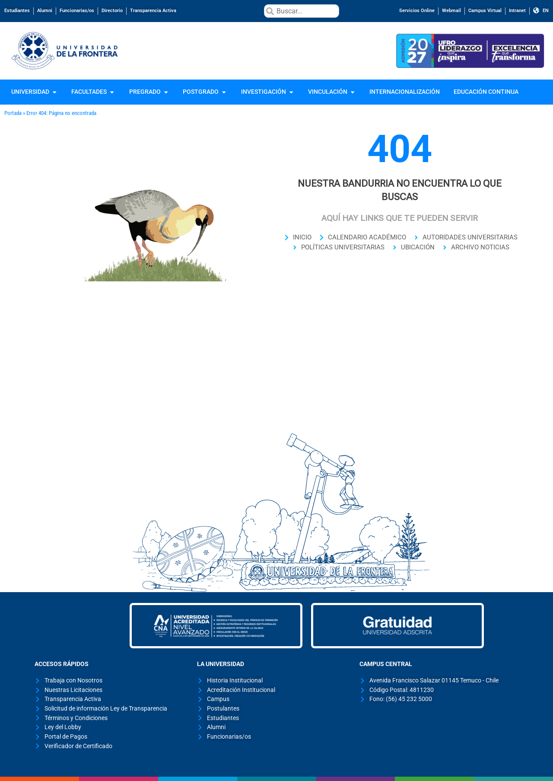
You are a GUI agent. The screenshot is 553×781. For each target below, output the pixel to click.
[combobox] (301, 11)
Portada (13, 113)
